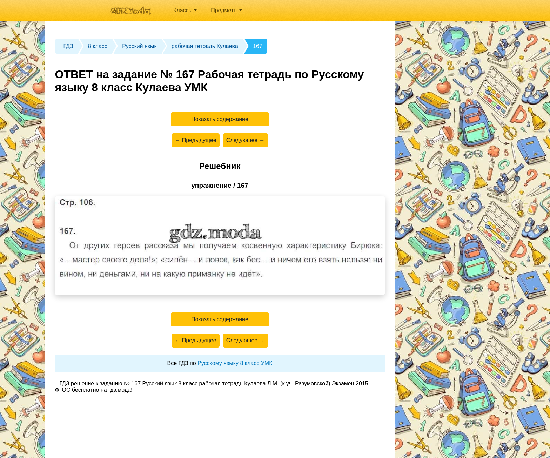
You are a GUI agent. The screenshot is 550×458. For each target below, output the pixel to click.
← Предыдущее (195, 140)
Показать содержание (219, 119)
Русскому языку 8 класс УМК (234, 363)
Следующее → (245, 140)
